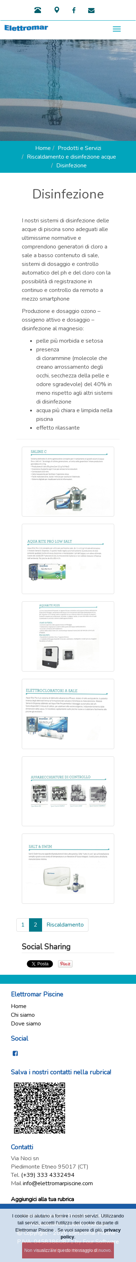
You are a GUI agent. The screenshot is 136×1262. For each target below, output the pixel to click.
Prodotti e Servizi (79, 148)
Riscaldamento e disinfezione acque (71, 157)
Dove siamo (26, 1024)
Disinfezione (71, 166)
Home (43, 148)
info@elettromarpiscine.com (58, 1183)
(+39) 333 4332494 (48, 1175)
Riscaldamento (65, 925)
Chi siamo (23, 1015)
